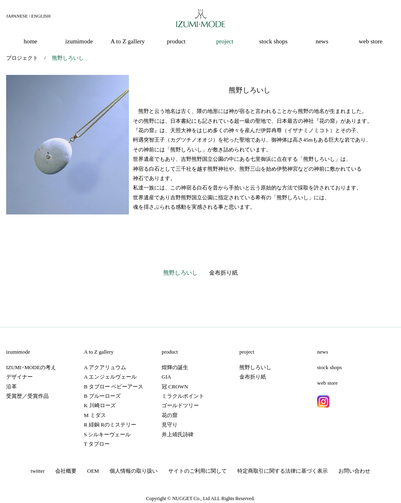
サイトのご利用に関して (197, 471)
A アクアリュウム (105, 367)
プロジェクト (22, 58)
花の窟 (170, 415)
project (246, 352)
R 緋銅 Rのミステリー (110, 425)
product (170, 352)
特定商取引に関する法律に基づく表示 (282, 471)
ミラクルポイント (183, 396)
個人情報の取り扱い (134, 471)
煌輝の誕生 (175, 367)
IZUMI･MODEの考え (31, 367)
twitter (38, 471)
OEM (93, 471)
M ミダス (95, 415)
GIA (166, 377)
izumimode (18, 352)
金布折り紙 (223, 273)
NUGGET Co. (186, 498)
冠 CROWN (175, 386)
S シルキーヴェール (107, 434)
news (322, 352)
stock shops (329, 367)
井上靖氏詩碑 (178, 434)
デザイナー (19, 377)
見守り (170, 425)
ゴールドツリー (180, 405)
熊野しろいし (180, 273)
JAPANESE (17, 16)
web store (327, 383)
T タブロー (97, 444)
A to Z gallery (99, 352)
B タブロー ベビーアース (113, 386)
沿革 (11, 386)
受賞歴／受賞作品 (27, 396)
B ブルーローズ (102, 396)
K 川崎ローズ (100, 405)
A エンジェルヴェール (110, 377)
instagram (323, 401)
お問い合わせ (354, 471)
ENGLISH (40, 16)
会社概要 (66, 471)
